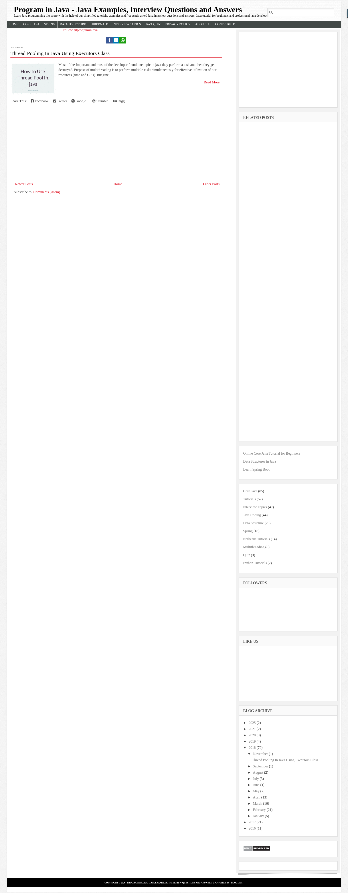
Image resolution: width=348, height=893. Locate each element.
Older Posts (211, 184)
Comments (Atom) (46, 192)
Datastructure (73, 24)
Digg (119, 101)
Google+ (79, 101)
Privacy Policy (177, 24)
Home (13, 24)
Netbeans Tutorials (256, 539)
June (256, 785)
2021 (253, 729)
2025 (253, 723)
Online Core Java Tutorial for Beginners (271, 453)
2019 (253, 741)
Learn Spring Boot (256, 469)
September (261, 766)
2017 (253, 822)
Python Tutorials (255, 563)
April (257, 797)
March (258, 803)
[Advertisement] (115, 147)
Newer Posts (24, 184)
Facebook (39, 101)
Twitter (60, 101)
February (260, 810)
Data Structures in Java (259, 461)
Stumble (100, 101)
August (258, 772)
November (261, 754)
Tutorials (249, 499)
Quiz (246, 555)
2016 (253, 828)
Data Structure (253, 523)
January (259, 816)
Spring (49, 24)
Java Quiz (153, 24)
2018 (253, 747)
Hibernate (99, 24)
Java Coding (252, 515)
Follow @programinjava (80, 30)
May (256, 791)
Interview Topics (127, 24)
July (256, 779)
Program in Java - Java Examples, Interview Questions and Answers (128, 9)
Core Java (31, 24)
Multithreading (254, 547)
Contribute (225, 24)
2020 (253, 735)
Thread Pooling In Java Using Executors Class (60, 53)
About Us (202, 24)
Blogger (237, 882)
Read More (212, 82)
